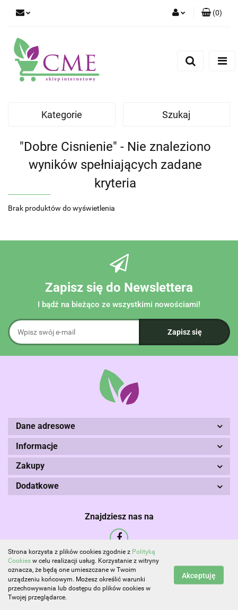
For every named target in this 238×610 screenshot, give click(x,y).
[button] (211, 13)
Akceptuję (199, 575)
